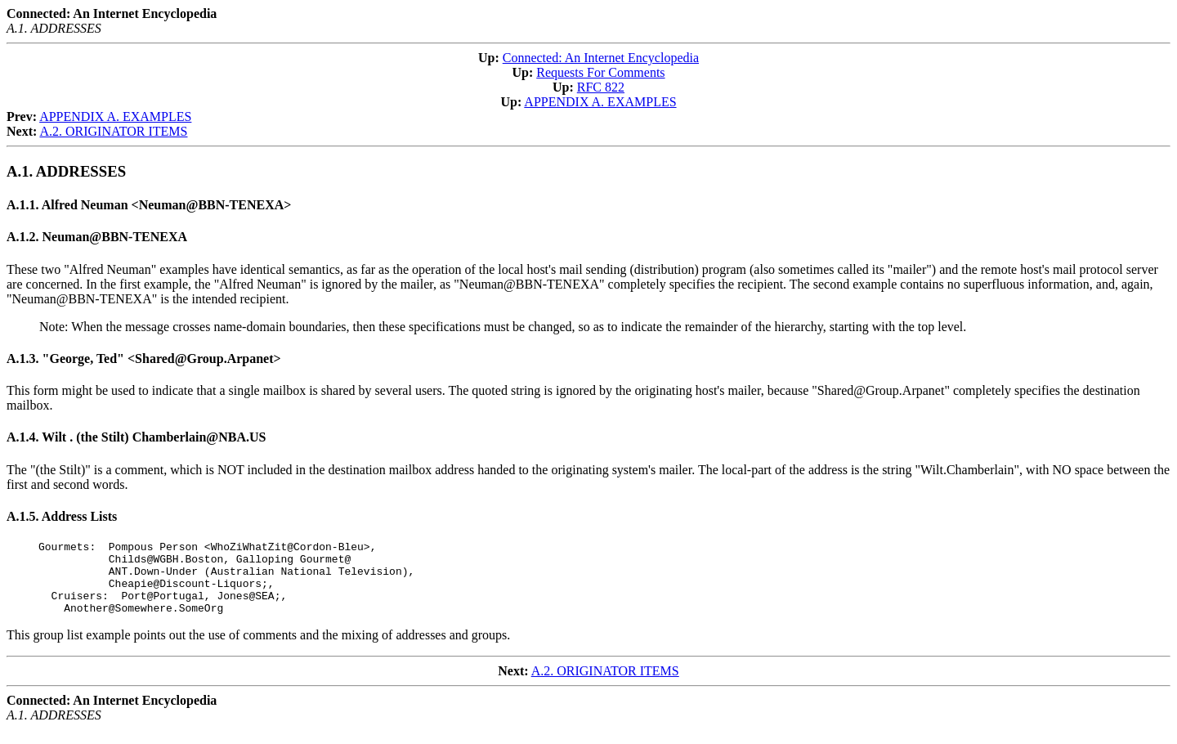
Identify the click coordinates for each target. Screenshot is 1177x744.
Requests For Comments (600, 72)
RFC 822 (600, 87)
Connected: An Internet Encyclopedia (601, 58)
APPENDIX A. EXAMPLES (600, 102)
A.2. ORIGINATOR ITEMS (113, 131)
